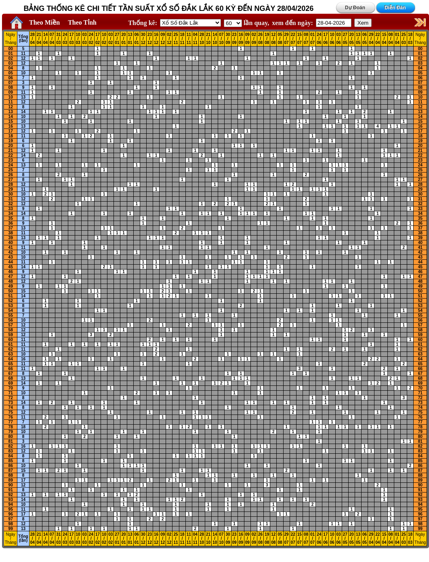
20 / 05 (351, 39)
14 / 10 (214, 39)
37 (10, 228)
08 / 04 (391, 39)
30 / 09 (227, 39)
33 (10, 208)
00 (10, 48)
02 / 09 (254, 39)
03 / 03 (84, 39)
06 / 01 (137, 39)
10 (23, 73)
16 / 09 (241, 39)
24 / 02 (91, 39)
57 (10, 325)
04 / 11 (195, 39)
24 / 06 (319, 39)
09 (10, 92)
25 (10, 170)
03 (10, 63)
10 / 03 (78, 39)
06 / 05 (364, 39)
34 (10, 213)
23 (10, 160)
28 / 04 (32, 39)
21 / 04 (39, 39)
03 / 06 (338, 39)
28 (10, 184)
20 (10, 145)
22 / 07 (293, 39)
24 (10, 165)
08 (10, 87)
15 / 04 (384, 39)
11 (23, 53)
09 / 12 (162, 39)
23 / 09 (234, 39)
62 (10, 349)
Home (14, 22)
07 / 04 (52, 39)
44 (10, 262)
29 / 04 (371, 39)
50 (10, 291)
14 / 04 (45, 39)
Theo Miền (44, 22)
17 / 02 (97, 39)
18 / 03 (410, 39)
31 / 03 (58, 39)
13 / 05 (358, 39)
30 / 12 (143, 39)
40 (10, 242)
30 (10, 194)
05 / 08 (280, 39)
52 (10, 301)
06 (10, 78)
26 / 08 (260, 39)
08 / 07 (306, 39)
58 (10, 330)
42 (10, 252)
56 (10, 320)
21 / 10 (208, 39)
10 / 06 (332, 39)
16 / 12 (156, 39)
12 (23, 58)
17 (10, 131)
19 (10, 141)
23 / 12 (149, 39)
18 (10, 136)
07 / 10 (221, 39)
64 (10, 359)
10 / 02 (104, 39)
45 (10, 267)
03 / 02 (110, 39)
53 (10, 305)
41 (10, 247)
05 (10, 73)
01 (10, 53)
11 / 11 (189, 39)
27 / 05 (345, 39)
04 (10, 68)
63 (10, 354)
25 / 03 (404, 39)
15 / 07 (299, 39)
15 (10, 121)
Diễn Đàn (395, 8)
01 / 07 (312, 39)
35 (10, 218)
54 (10, 310)
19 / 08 (267, 39)
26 (10, 175)
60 (10, 339)
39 (10, 238)
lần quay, (246, 22)
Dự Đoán (355, 8)
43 (10, 257)
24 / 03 (65, 39)
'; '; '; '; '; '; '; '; (233, 23)
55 (10, 315)
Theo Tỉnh (82, 22)
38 (10, 233)
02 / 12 (169, 39)
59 (10, 335)
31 (10, 199)
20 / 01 (123, 39)
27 (10, 179)
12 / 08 (273, 39)
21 (10, 150)
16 (10, 126)
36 (10, 223)
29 (10, 189)
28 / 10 (202, 39)
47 (10, 276)
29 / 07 (286, 39)
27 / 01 (117, 39)
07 (10, 82)
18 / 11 (182, 39)
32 (10, 204)
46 (10, 271)
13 (23, 97)
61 (10, 344)
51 (10, 296)
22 (10, 155)
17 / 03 (71, 39)
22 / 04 (377, 39)
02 (10, 58)
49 (10, 286)
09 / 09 (247, 39)
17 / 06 (325, 39)
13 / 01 (130, 39)
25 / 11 (175, 39)
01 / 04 (397, 39)
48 (10, 281)
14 (23, 111)
